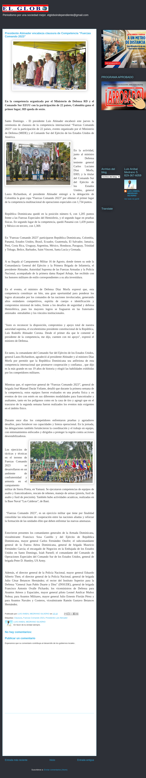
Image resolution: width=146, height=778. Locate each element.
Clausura (18, 618)
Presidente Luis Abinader (56, 618)
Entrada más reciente (16, 760)
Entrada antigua (85, 760)
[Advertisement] (49, 735)
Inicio (52, 760)
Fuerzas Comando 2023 (33, 618)
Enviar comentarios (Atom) (55, 770)
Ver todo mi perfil (131, 199)
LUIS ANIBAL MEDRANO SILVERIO (133, 193)
